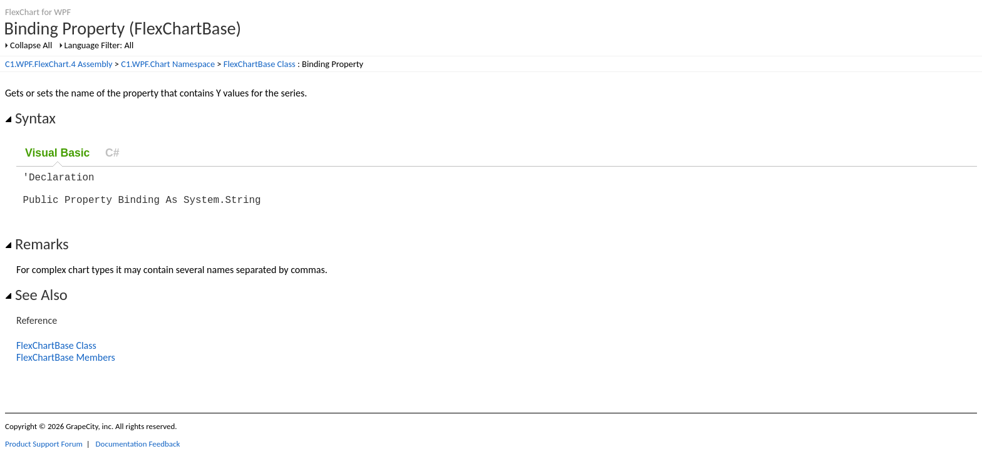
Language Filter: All (99, 45)
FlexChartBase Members (65, 365)
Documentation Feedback (138, 451)
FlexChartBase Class (260, 64)
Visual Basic (57, 153)
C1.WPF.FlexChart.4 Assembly (59, 64)
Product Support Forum (44, 451)
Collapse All (31, 45)
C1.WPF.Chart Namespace (168, 64)
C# (112, 153)
